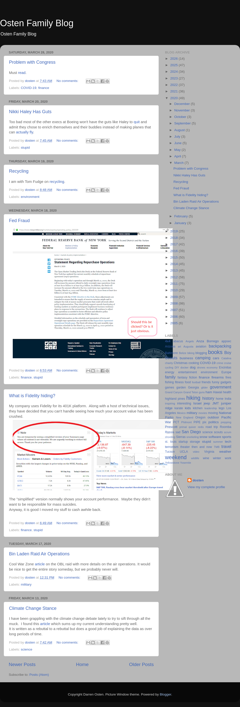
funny (216, 382)
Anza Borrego (207, 341)
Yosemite (185, 462)
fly (31, 132)
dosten (198, 480)
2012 (174, 277)
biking (190, 353)
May (178, 150)
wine (206, 458)
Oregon (200, 417)
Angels (190, 341)
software (214, 437)
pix (204, 422)
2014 (174, 264)
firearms (218, 377)
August (180, 130)
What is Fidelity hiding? (32, 395)
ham (209, 392)
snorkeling (192, 436)
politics (213, 422)
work (228, 458)
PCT (176, 422)
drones (201, 367)
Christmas (181, 363)
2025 (174, 65)
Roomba (225, 427)
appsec (226, 341)
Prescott (171, 427)
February (181, 216)
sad (178, 432)
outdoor (213, 417)
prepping (226, 422)
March (179, 163)
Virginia (209, 451)
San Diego (191, 431)
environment (30, 197)
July (177, 136)
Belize (182, 353)
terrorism (171, 447)
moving (213, 413)
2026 (174, 58)
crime (219, 362)
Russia (169, 432)
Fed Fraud (19, 220)
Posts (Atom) (39, 675)
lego (221, 408)
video (196, 451)
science (26, 649)
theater (185, 447)
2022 (174, 85)
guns (202, 392)
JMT (215, 403)
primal (183, 426)
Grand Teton (190, 392)
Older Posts (141, 664)
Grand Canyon (173, 392)
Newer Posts (22, 664)
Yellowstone (172, 462)
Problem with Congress (32, 62)
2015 (174, 257)
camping (202, 357)
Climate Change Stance (32, 608)
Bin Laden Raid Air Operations (39, 553)
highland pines (175, 398)
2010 (174, 290)
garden (181, 387)
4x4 (167, 341)
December (182, 104)
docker (184, 367)
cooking (193, 363)
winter (217, 458)
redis (201, 426)
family (170, 377)
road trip (212, 427)
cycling (169, 367)
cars (216, 358)
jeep (207, 403)
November (182, 110)
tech (228, 441)
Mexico (181, 412)
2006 (174, 317)
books (215, 352)
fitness (179, 382)
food (188, 382)
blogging (201, 353)
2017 (174, 244)
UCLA (184, 451)
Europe (226, 372)
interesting (184, 403)
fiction (193, 377)
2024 (174, 71)
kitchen (197, 408)
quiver (192, 426)
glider (204, 387)
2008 (174, 303)
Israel (197, 403)
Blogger (165, 694)
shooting (170, 436)
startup (183, 441)
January (180, 223)
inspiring (170, 403)
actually (22, 132)
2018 (174, 238)
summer (218, 441)
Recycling (18, 171)
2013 (174, 270)
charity (169, 362)
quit (137, 122)
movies (202, 412)
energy (169, 372)
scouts (218, 432)
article (40, 564)
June (178, 143)
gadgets (225, 382)
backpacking (220, 346)
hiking (193, 398)
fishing (169, 382)
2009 (174, 297)
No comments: (67, 81)
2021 (174, 91)
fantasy (182, 377)
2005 (174, 323)
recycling (57, 182)
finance (43, 88)
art (179, 346)
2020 (174, 98)
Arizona (170, 346)
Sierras (181, 437)
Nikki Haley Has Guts (30, 111)
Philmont (186, 422)
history (208, 398)
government (220, 387)
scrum (227, 432)
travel (226, 446)
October (180, 117)
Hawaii (217, 392)
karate (178, 408)
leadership (210, 408)
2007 (174, 310)
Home (82, 664)
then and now (202, 447)
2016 (174, 251)
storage (195, 441)
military (26, 584)
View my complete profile (206, 487)
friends (206, 382)
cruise (227, 362)
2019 (174, 231)
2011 (174, 284)
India (228, 398)
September (183, 123)
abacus (178, 341)
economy (212, 367)
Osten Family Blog (37, 23)
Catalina (226, 358)
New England (184, 417)
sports (226, 437)
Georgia (193, 387)
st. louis (170, 441)
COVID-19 (28, 88)
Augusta (189, 346)
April (178, 156)
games (169, 387)
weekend (175, 457)
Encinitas (225, 367)
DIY (176, 367)
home (219, 398)
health (227, 392)
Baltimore (171, 353)
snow (204, 437)
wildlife (195, 458)
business (186, 358)
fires (228, 377)
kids (188, 408)
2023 (174, 78)
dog (193, 367)
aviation (201, 346)
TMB (217, 446)
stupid (25, 147)
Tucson (170, 451)
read (22, 73)
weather (225, 451)
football (196, 382)
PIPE (197, 422)
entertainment (187, 372)
